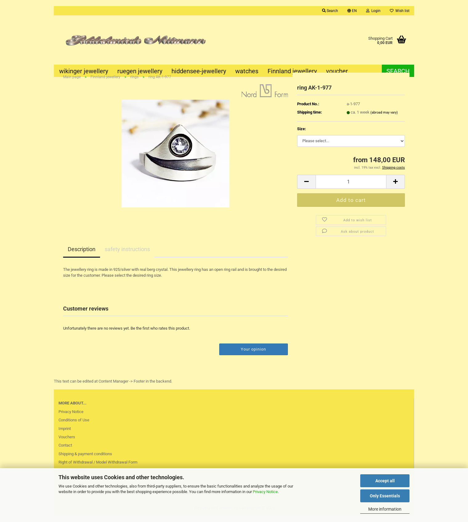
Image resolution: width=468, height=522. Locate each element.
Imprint (64, 434)
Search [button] (330, 11)
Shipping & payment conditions (85, 459)
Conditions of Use (73, 426)
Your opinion (253, 355)
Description (81, 255)
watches (246, 71)
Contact (65, 451)
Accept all (385, 480)
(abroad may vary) (384, 118)
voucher (337, 71)
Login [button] (373, 11)
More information (384, 509)
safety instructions (127, 255)
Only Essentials (385, 495)
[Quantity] (351, 188)
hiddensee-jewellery (198, 71)
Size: (301, 134)
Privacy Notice (265, 491)
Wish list (400, 11)
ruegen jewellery (139, 71)
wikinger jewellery (83, 71)
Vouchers (66, 442)
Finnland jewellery (292, 71)
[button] (352, 10)
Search (398, 71)
